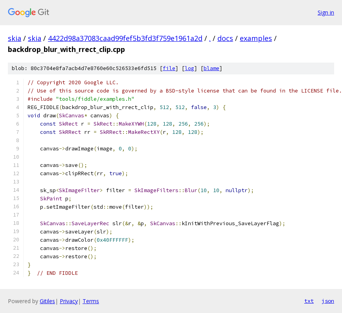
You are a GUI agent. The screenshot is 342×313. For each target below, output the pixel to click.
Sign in (326, 12)
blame (211, 68)
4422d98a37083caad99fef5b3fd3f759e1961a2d (125, 38)
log (189, 68)
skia (14, 38)
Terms (91, 301)
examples (256, 38)
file (169, 68)
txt (309, 300)
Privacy (69, 301)
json (328, 300)
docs (225, 38)
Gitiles (47, 301)
